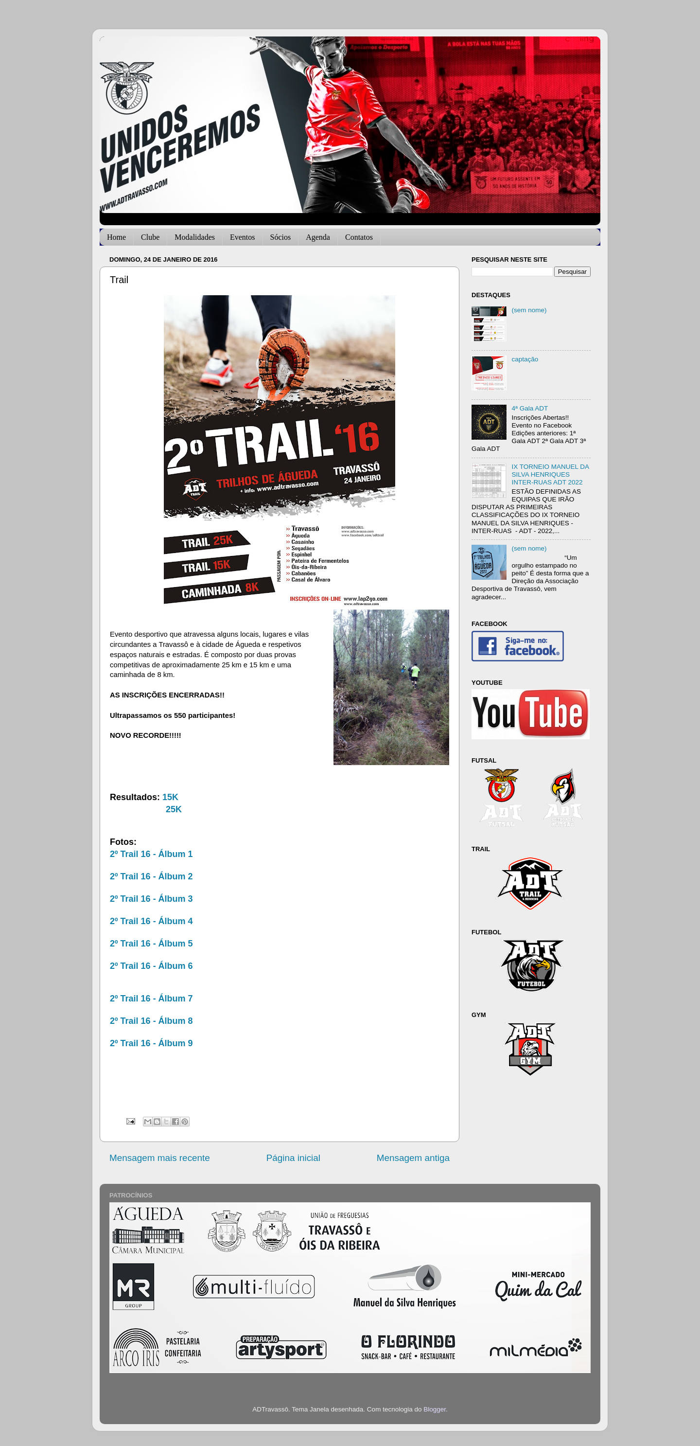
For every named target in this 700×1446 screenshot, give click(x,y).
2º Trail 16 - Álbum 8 (151, 1021)
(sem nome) (528, 310)
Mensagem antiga (413, 1158)
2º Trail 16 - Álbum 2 (151, 876)
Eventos (242, 237)
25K (174, 809)
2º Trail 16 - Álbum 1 (151, 854)
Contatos (359, 237)
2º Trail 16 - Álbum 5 (151, 943)
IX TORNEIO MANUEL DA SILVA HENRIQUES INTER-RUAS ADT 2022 (550, 474)
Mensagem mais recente (159, 1158)
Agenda (318, 237)
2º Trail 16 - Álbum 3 (151, 899)
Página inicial (293, 1158)
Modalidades (195, 237)
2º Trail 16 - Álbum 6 (151, 966)
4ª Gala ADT (529, 408)
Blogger (434, 1409)
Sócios (280, 237)
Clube (150, 237)
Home (116, 237)
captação (524, 359)
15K (170, 797)
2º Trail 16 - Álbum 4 (151, 921)
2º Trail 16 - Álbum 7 (151, 998)
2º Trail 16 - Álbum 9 (151, 1043)
